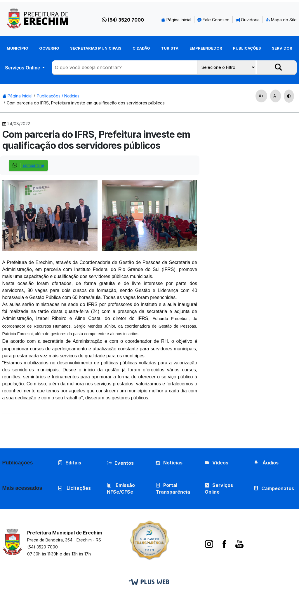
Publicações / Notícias (58, 95)
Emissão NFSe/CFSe (121, 488)
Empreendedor (206, 48)
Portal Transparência (173, 488)
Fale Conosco (213, 19)
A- (275, 95)
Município (17, 48)
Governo (49, 48)
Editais (69, 463)
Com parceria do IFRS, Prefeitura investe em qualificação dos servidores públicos (86, 102)
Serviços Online (23, 67)
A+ (261, 95)
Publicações (247, 48)
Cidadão (141, 48)
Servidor (282, 48)
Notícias (169, 463)
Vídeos (216, 463)
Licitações (74, 488)
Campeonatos (277, 488)
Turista (169, 48)
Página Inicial (176, 19)
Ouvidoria (248, 19)
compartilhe (28, 165)
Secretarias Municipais (95, 48)
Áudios (266, 463)
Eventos (124, 463)
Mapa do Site (281, 19)
